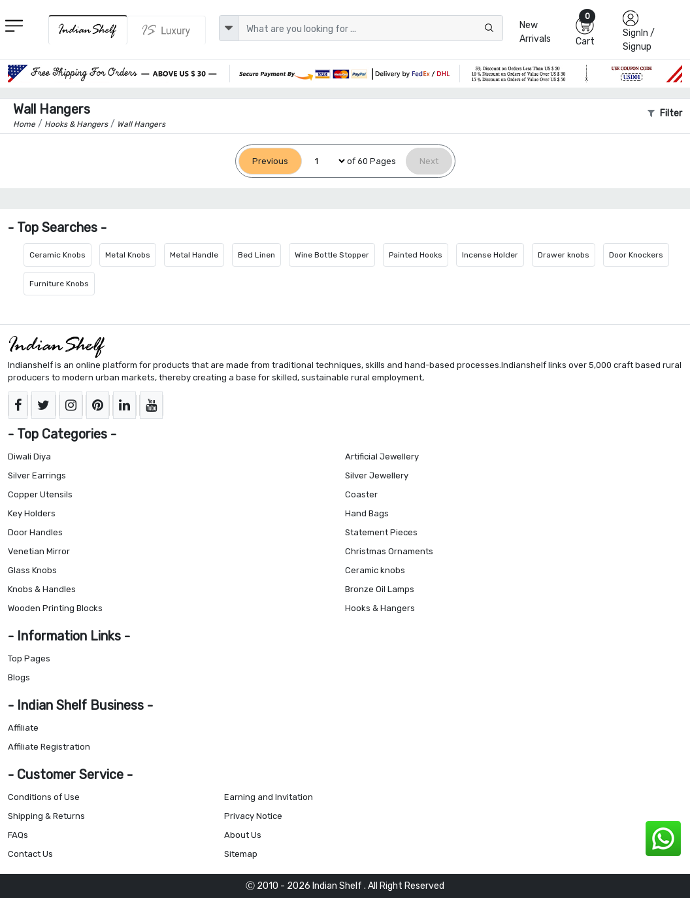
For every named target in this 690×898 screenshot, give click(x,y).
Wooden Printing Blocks (55, 608)
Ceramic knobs (375, 570)
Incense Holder (490, 254)
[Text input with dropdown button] (370, 28)
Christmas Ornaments (389, 551)
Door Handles (35, 532)
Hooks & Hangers (380, 608)
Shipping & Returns (46, 816)
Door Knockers (636, 254)
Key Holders (32, 513)
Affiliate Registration (49, 747)
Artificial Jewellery (382, 456)
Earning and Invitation (268, 797)
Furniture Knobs (59, 283)
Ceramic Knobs (57, 254)
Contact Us (30, 854)
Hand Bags (367, 513)
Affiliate (23, 728)
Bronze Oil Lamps (379, 589)
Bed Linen (256, 254)
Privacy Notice (253, 816)
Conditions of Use (44, 797)
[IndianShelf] (87, 29)
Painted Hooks (415, 254)
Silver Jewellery (376, 475)
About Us (242, 835)
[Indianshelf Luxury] (166, 30)
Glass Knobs (32, 570)
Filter (665, 113)
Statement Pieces (381, 532)
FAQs (18, 835)
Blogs (19, 677)
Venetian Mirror (39, 551)
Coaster (361, 494)
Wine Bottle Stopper (332, 254)
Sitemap (240, 854)
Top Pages (29, 658)
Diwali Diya (29, 456)
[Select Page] (324, 161)
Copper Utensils (40, 494)
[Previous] (270, 161)
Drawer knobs (563, 254)
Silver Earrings (37, 475)
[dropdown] (228, 28)
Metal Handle (194, 254)
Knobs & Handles (42, 589)
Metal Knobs (127, 254)
